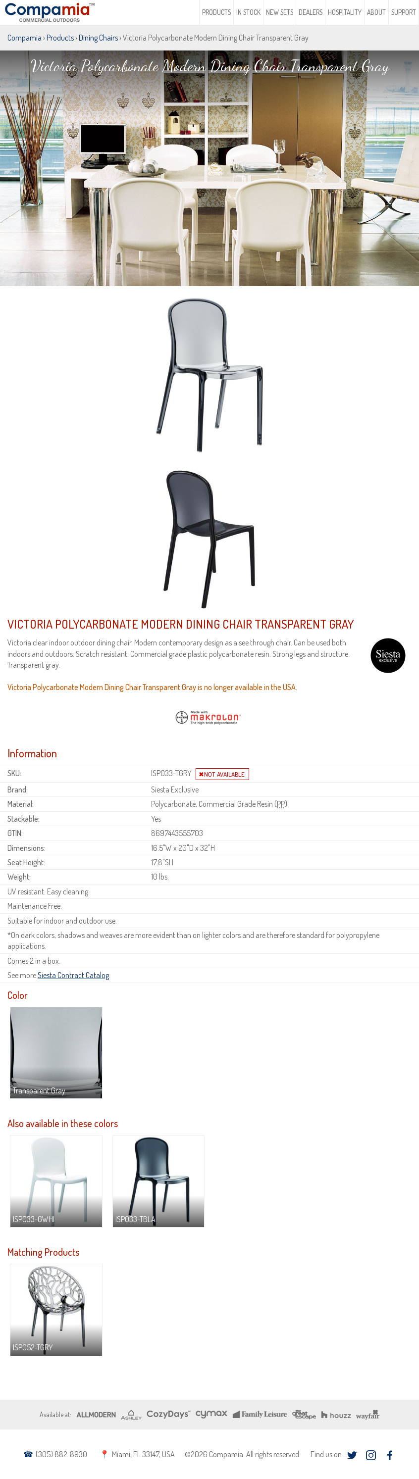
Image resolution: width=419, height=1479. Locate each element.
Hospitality (345, 12)
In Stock (248, 12)
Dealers (310, 12)
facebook (389, 1455)
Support (403, 12)
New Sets (279, 12)
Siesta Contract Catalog (73, 975)
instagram (370, 1455)
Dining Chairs (98, 38)
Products (216, 12)
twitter (352, 1455)
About (376, 12)
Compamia (24, 38)
